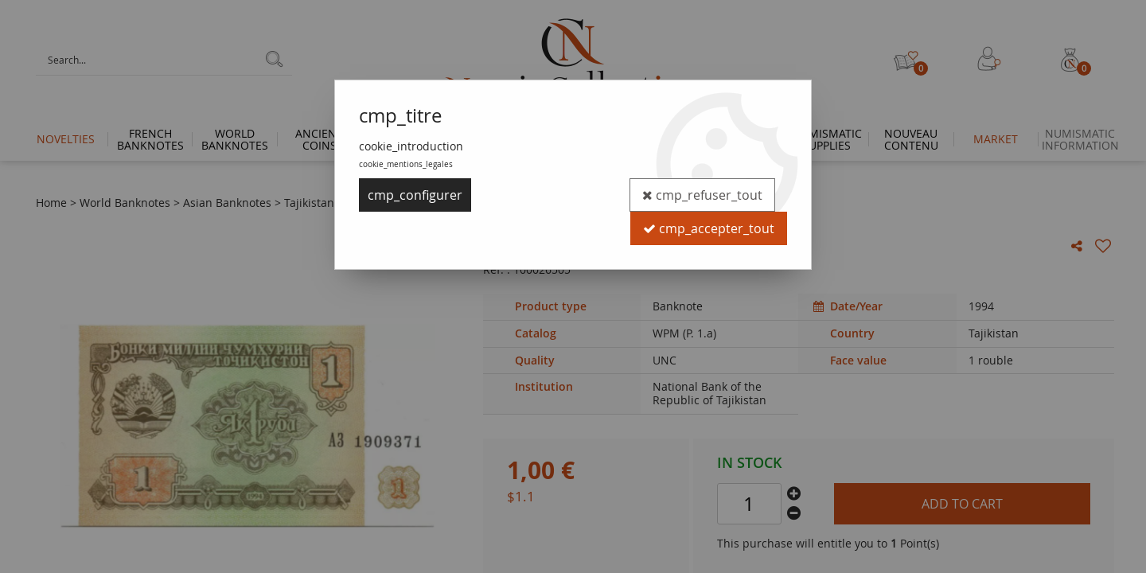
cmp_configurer (415, 195)
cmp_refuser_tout (702, 195)
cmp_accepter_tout (708, 228)
